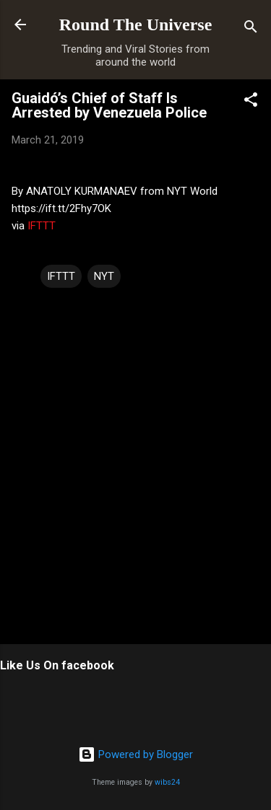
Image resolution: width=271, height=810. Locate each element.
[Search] (250, 29)
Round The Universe (135, 24)
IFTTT (41, 225)
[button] (250, 102)
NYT (104, 276)
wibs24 (167, 782)
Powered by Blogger (135, 754)
